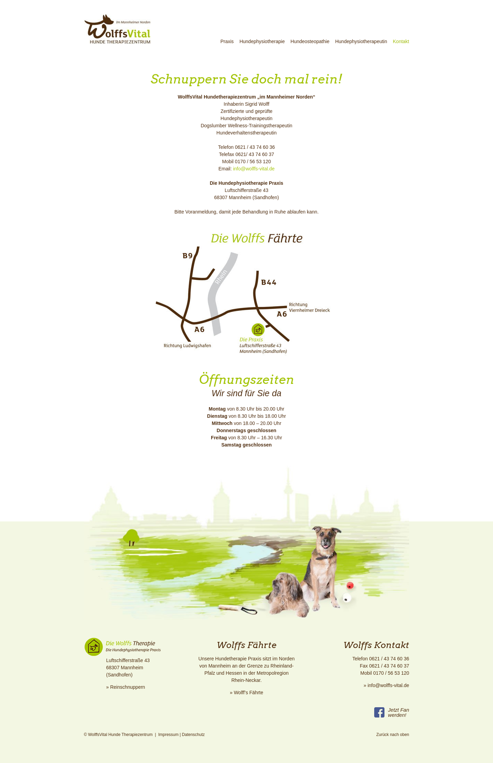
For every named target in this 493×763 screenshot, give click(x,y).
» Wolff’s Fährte (246, 692)
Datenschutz (193, 734)
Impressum (168, 734)
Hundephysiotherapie (262, 41)
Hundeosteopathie (310, 41)
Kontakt (401, 41)
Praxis (227, 41)
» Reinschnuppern (125, 687)
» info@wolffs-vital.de (386, 685)
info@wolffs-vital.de (253, 168)
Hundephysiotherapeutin (361, 41)
